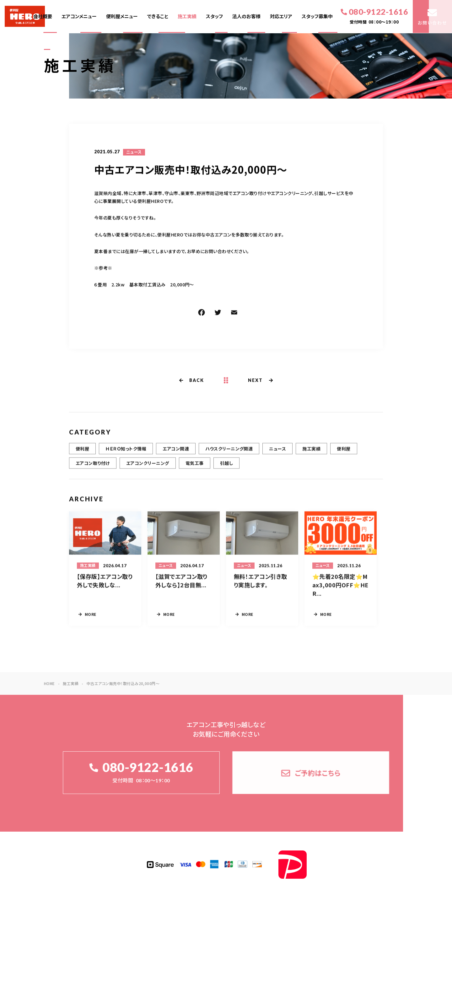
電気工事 (195, 467)
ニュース (134, 152)
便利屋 (82, 452)
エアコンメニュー (79, 16)
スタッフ (214, 16)
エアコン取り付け (93, 467)
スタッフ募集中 (317, 16)
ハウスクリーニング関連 (229, 452)
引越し (226, 467)
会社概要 (42, 16)
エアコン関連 (176, 452)
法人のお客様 (246, 16)
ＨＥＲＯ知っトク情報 (125, 452)
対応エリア (281, 16)
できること (157, 16)
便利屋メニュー (122, 16)
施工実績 (187, 16)
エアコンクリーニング (147, 467)
